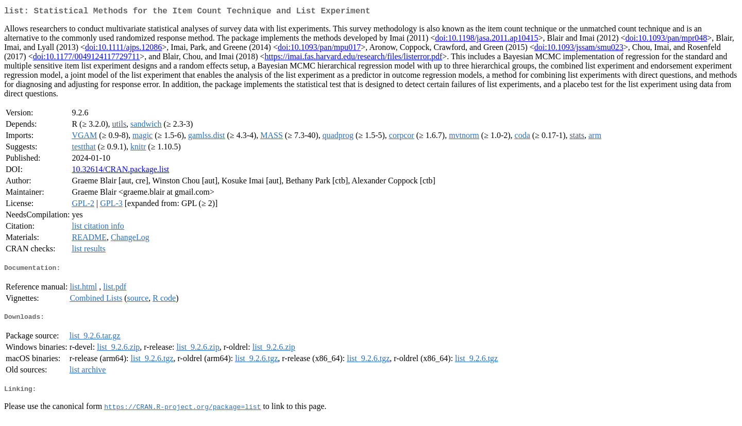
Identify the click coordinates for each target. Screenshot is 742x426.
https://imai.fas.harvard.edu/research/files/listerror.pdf (354, 58)
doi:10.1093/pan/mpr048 (666, 40)
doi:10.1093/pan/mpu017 (319, 49)
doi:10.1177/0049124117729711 (86, 58)
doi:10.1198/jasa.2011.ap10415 (486, 40)
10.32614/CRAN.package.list (120, 171)
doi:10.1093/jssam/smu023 (578, 49)
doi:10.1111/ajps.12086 (123, 49)
